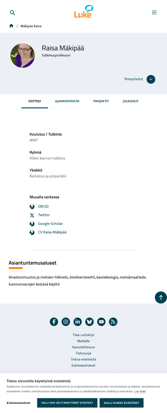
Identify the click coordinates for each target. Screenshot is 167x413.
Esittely (34, 101)
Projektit (101, 101)
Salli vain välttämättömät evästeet (67, 402)
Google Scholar (46, 224)
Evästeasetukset (83, 366)
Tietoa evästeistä (83, 359)
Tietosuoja (83, 353)
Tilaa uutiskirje (83, 335)
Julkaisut (131, 101)
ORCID (39, 206)
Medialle (83, 341)
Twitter (40, 215)
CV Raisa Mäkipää (48, 232)
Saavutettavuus (83, 347)
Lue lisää (139, 391)
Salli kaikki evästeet (121, 403)
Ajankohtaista (67, 101)
